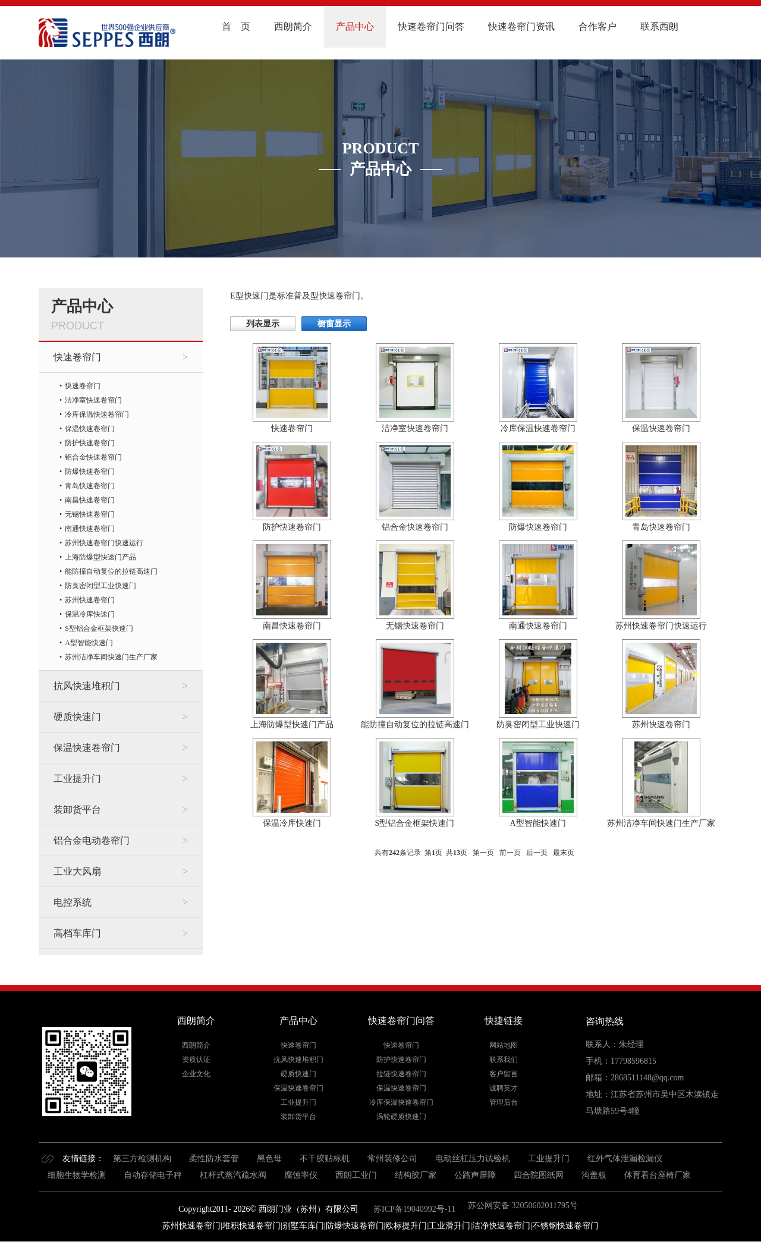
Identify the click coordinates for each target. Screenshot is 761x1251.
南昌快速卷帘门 (90, 500)
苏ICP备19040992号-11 (413, 1209)
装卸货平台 (77, 809)
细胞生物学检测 (77, 1175)
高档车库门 (77, 933)
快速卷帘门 (77, 357)
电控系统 (73, 902)
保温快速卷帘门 (90, 429)
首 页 (236, 26)
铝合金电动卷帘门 (92, 840)
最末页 (563, 852)
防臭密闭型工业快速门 (100, 586)
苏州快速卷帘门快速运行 (104, 543)
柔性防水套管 (214, 1158)
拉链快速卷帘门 (401, 1074)
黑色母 (269, 1158)
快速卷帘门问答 (431, 26)
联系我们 (503, 1059)
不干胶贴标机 (325, 1158)
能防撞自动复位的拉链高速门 (111, 571)
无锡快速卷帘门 (90, 514)
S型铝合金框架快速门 (99, 628)
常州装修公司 (392, 1158)
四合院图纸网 (539, 1175)
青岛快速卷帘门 (90, 486)
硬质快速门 (77, 717)
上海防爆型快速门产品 (100, 557)
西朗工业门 (356, 1175)
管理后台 (503, 1102)
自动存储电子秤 (153, 1175)
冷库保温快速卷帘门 (97, 414)
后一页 (537, 852)
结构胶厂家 (415, 1175)
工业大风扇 (77, 871)
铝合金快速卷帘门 (93, 457)
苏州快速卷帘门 (90, 600)
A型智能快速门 (89, 643)
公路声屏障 (475, 1175)
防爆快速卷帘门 (90, 471)
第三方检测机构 (142, 1158)
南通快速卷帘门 (90, 528)
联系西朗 (659, 26)
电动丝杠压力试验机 (472, 1158)
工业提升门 (77, 779)
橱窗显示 (334, 323)
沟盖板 (593, 1175)
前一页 (510, 852)
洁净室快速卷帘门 (93, 400)
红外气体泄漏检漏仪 (624, 1158)
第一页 (483, 852)
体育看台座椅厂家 (657, 1175)
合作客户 (597, 26)
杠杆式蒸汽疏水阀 (233, 1175)
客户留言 (503, 1074)
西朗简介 (293, 26)
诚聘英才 (503, 1088)
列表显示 (262, 323)
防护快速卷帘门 (90, 443)
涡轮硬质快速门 (401, 1116)
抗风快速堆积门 (87, 686)
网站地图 (503, 1045)
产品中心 (355, 26)
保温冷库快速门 (90, 614)
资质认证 (196, 1059)
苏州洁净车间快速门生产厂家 (111, 657)
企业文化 (196, 1074)
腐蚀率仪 (300, 1175)
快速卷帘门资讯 (521, 26)
